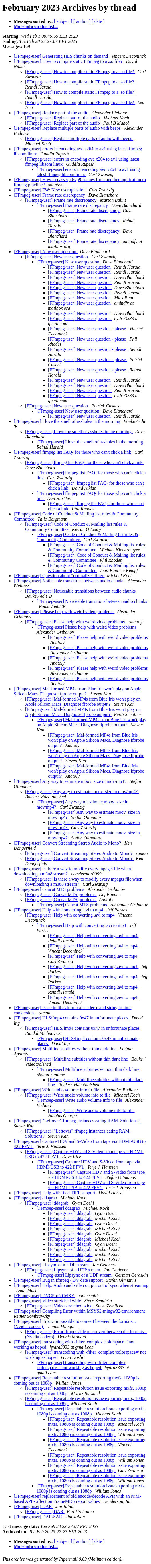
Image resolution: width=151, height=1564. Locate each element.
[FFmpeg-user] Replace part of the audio (52, 112)
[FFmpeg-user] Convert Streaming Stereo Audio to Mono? (68, 843)
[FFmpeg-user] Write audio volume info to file (57, 1089)
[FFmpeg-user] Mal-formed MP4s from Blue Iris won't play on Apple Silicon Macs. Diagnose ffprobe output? (77, 691)
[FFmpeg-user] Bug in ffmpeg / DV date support (59, 1280)
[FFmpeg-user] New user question (46, 251)
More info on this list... (36, 26)
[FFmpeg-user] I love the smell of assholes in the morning (67, 421)
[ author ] (82, 21)
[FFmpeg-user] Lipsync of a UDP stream (52, 1264)
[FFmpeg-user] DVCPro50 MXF (44, 1295)
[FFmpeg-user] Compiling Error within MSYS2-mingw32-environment (80, 1311)
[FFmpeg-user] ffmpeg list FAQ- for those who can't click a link (73, 452)
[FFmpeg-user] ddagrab (36, 1197)
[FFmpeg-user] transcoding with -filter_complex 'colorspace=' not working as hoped (81, 1365)
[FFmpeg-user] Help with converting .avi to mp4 (59, 909)
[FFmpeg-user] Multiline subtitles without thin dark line (66, 1048)
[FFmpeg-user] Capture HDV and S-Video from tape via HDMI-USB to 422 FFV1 (96, 1175)
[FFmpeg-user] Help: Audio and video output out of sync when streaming (81, 1285)
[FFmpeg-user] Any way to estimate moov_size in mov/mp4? (70, 781)
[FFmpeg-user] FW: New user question (50, 189)
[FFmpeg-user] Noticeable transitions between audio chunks (69, 580)
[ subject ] (63, 21)
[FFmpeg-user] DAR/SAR (38, 1516)
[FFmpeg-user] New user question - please (87, 328)
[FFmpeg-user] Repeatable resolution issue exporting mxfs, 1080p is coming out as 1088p (91, 1411)
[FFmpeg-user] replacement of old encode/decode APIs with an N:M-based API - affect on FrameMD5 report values (77, 1499)
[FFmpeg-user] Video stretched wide (48, 1300)
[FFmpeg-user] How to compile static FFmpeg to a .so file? (69, 61)
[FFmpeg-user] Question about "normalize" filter (59, 575)
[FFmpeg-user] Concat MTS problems (49, 889)
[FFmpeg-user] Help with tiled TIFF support (55, 1192)
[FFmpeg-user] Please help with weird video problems (64, 611)
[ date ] (98, 21)
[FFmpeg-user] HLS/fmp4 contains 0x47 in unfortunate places (71, 1017)
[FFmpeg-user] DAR (33, 1506)
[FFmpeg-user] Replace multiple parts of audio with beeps (68, 128)
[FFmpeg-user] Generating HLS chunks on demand (61, 56)
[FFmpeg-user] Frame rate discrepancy (50, 195)
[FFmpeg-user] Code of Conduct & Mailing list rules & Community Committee (96, 547)
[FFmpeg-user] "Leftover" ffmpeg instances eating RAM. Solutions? (77, 1120)
